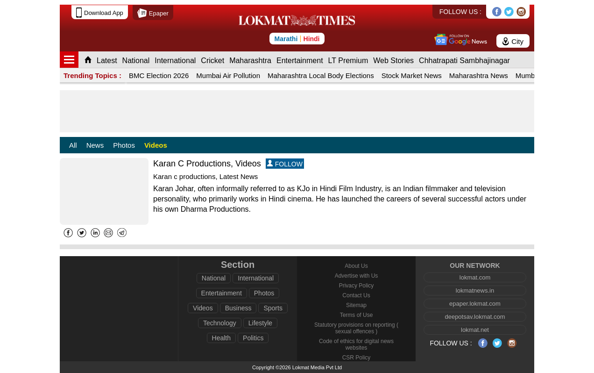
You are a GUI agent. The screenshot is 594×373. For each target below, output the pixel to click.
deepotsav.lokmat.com (475, 316)
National (136, 61)
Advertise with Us (356, 276)
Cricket (212, 61)
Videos (155, 145)
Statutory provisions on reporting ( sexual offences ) (356, 328)
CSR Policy (356, 357)
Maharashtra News (478, 75)
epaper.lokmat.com (475, 303)
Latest (107, 61)
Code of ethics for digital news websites (356, 344)
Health (221, 338)
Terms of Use (356, 315)
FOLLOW (285, 164)
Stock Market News (412, 75)
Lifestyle (260, 323)
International (175, 61)
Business (238, 308)
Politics (253, 338)
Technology (219, 323)
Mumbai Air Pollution (228, 75)
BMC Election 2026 (159, 75)
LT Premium (348, 61)
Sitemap (356, 305)
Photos (124, 145)
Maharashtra (250, 61)
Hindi (312, 39)
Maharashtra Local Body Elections (321, 75)
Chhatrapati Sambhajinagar (464, 61)
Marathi (285, 39)
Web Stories (393, 61)
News (95, 145)
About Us (356, 266)
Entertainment (299, 61)
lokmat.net (475, 329)
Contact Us (356, 295)
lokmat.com (475, 277)
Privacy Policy (356, 285)
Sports (272, 308)
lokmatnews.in (475, 290)
